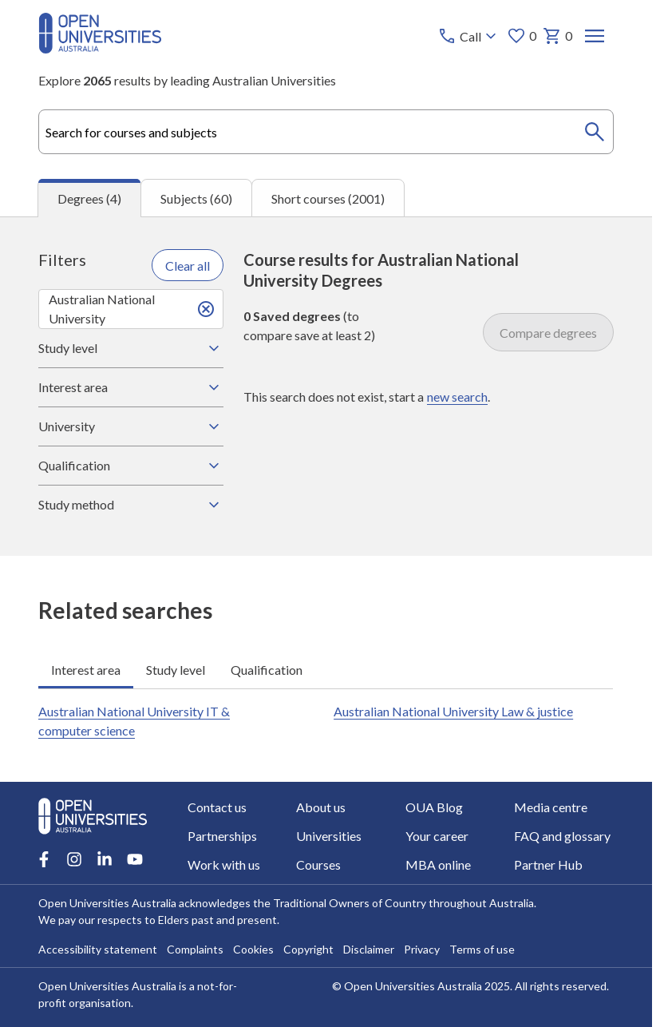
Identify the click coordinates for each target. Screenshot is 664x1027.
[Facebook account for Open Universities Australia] (44, 859)
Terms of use (482, 949)
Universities (329, 835)
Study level (130, 348)
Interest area (130, 387)
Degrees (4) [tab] (89, 198)
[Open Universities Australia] (100, 48)
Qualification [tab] (266, 669)
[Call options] (468, 36)
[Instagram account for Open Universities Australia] (74, 859)
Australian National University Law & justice (453, 711)
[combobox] (325, 131)
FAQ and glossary (562, 835)
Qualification (130, 465)
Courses (319, 864)
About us (321, 807)
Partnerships (222, 835)
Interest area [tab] (86, 669)
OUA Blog (434, 807)
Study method (130, 504)
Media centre (550, 807)
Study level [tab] (175, 669)
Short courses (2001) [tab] (328, 198)
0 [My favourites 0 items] (521, 36)
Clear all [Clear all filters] (187, 265)
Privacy (422, 949)
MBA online (438, 864)
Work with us (224, 864)
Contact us (217, 807)
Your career (436, 835)
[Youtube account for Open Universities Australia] (135, 859)
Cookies (253, 949)
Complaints (195, 949)
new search (457, 396)
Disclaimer (368, 949)
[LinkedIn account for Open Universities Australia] (104, 859)
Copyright (308, 949)
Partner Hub (548, 864)
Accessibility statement (97, 949)
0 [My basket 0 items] (557, 36)
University (130, 426)
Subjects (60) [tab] (196, 198)
